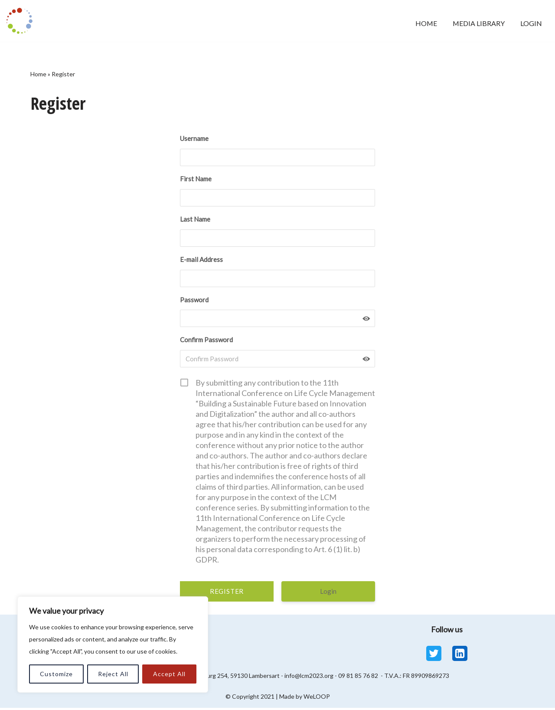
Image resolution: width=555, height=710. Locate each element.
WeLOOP (317, 698)
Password (194, 301)
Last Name (195, 220)
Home (423, 23)
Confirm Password (206, 342)
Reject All (113, 673)
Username (194, 139)
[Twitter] (433, 655)
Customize (56, 673)
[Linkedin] (459, 655)
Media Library (477, 23)
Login (531, 23)
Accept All (169, 673)
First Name (196, 179)
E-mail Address (201, 261)
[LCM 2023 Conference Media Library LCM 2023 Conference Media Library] (22, 21)
